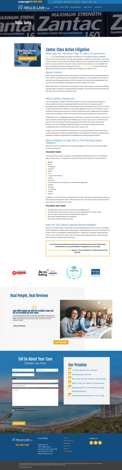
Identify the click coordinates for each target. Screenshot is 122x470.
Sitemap (66, 448)
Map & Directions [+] (45, 454)
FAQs (94, 2)
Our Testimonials (61, 342)
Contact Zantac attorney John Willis (59, 250)
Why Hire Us (67, 2)
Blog (90, 2)
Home (65, 438)
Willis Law (49, 57)
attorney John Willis (86, 66)
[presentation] (24, 419)
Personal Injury (68, 441)
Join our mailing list (18, 408)
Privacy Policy (68, 451)
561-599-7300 (22, 445)
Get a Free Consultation (26, 58)
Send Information (18, 423)
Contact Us (67, 446)
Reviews (84, 2)
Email (14, 378)
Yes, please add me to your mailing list (25, 410)
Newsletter (76, 2)
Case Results (58, 2)
